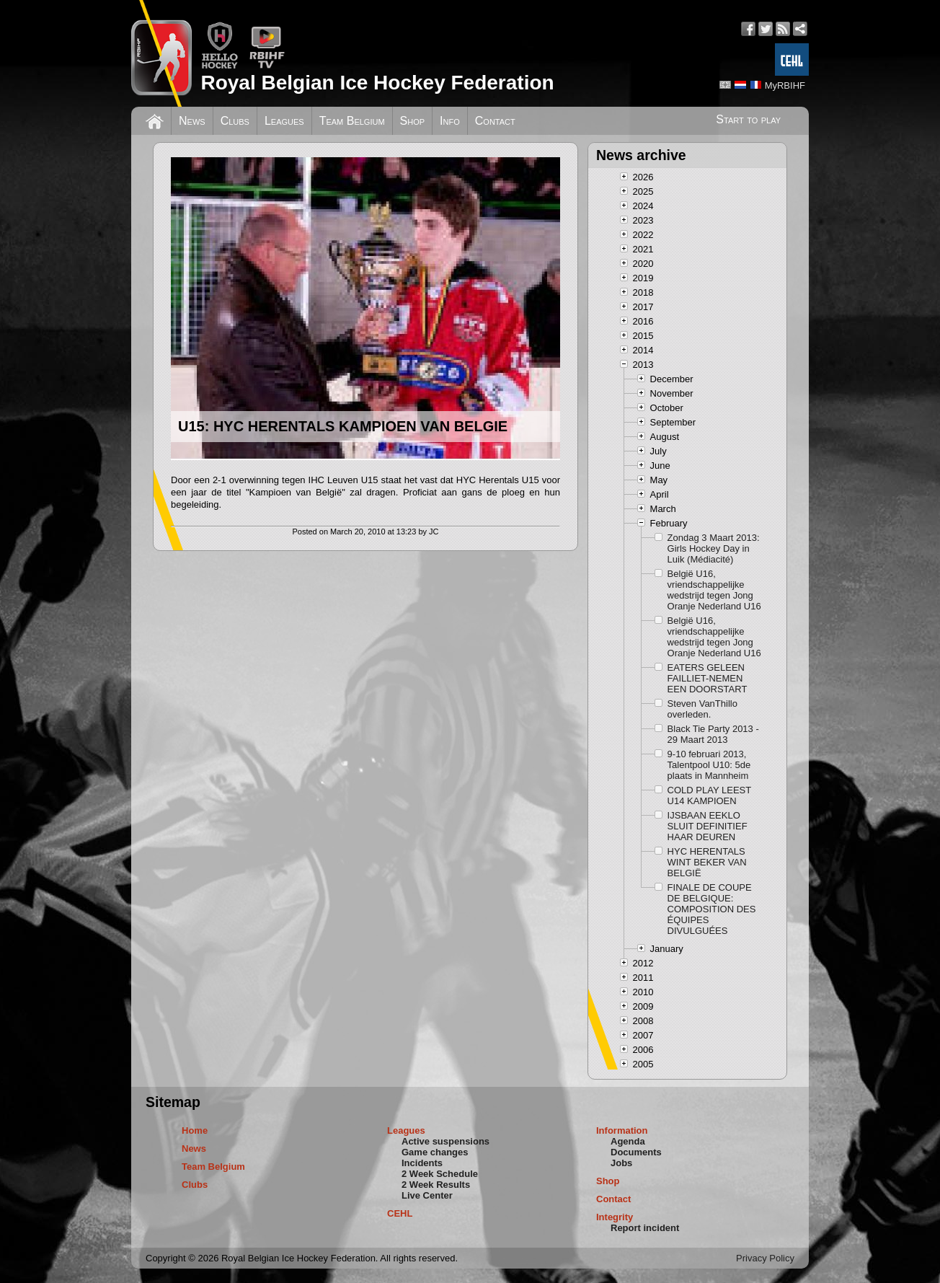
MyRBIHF (785, 85)
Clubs (235, 121)
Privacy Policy (765, 1258)
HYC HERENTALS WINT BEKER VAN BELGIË (707, 862)
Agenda (628, 1141)
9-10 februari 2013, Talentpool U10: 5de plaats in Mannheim (709, 765)
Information (622, 1130)
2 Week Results (436, 1184)
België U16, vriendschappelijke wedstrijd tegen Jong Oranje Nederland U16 (714, 590)
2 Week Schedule (440, 1173)
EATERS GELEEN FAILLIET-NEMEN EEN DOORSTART (708, 678)
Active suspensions (445, 1141)
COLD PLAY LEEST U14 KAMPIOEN (709, 795)
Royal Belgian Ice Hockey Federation (377, 82)
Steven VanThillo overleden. (702, 709)
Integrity (614, 1217)
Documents (636, 1152)
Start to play (748, 119)
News (192, 121)
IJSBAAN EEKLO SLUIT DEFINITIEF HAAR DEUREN (708, 826)
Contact (495, 121)
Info (450, 121)
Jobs (621, 1163)
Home (195, 1130)
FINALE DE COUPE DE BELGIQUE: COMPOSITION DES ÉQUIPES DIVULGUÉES (712, 909)
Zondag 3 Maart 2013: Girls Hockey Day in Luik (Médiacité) (714, 548)
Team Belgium (352, 121)
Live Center (427, 1195)
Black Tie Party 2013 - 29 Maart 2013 (713, 734)
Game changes (435, 1152)
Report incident (645, 1227)
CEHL (399, 1213)
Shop (412, 121)
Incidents (422, 1163)
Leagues (284, 121)
